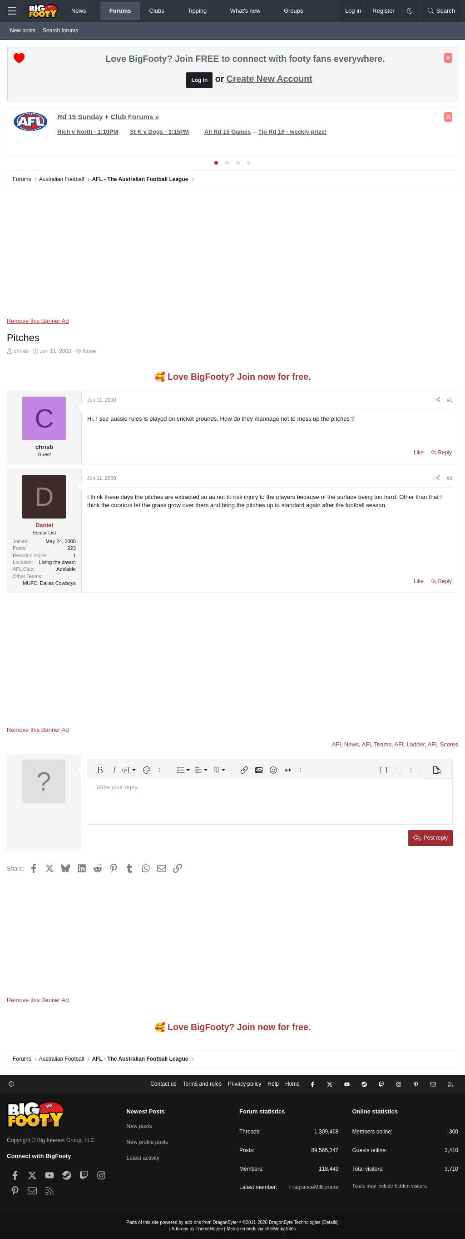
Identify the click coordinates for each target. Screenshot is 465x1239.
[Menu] (12, 10)
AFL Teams (376, 744)
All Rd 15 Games (227, 131)
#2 (449, 478)
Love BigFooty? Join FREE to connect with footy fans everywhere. (245, 59)
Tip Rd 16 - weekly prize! (292, 131)
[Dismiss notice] (448, 58)
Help (273, 1084)
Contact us (163, 1084)
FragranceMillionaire (314, 1187)
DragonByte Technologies (295, 1222)
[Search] (440, 11)
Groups (293, 10)
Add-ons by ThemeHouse (197, 1228)
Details (330, 1222)
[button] (93, 11)
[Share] (437, 400)
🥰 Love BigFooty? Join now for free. (232, 377)
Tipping (197, 10)
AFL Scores (443, 744)
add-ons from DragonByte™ (213, 1222)
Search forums (60, 30)
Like (419, 452)
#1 (449, 400)
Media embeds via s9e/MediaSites (261, 1228)
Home (292, 1084)
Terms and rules (202, 1084)
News (78, 10)
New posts (22, 30)
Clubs (156, 10)
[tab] (216, 163)
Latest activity (143, 1157)
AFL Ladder (409, 744)
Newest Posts (146, 1111)
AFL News (345, 744)
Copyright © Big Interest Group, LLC (50, 1140)
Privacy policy (244, 1084)
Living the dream (57, 562)
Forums (120, 10)
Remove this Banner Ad (38, 320)
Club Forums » (135, 117)
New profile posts (147, 1142)
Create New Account (269, 79)
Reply (445, 452)
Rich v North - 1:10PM (87, 131)
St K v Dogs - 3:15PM (159, 131)
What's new (245, 10)
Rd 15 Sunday (80, 117)
